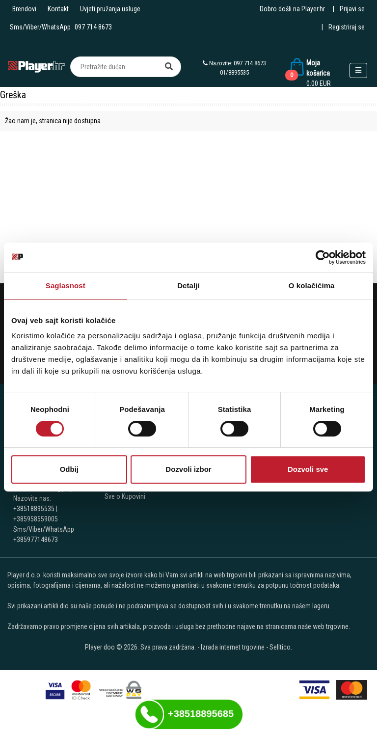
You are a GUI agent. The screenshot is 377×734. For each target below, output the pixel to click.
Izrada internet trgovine (233, 647)
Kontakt (58, 9)
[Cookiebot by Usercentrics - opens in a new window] (323, 257)
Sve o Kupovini (125, 496)
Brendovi (24, 9)
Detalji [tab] (188, 285)
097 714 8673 (93, 27)
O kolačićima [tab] (312, 285)
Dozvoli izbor (188, 469)
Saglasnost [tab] (65, 285)
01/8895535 (234, 72)
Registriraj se (346, 27)
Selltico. (280, 647)
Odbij (69, 469)
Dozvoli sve (308, 469)
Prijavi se (352, 9)
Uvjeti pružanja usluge (110, 9)
